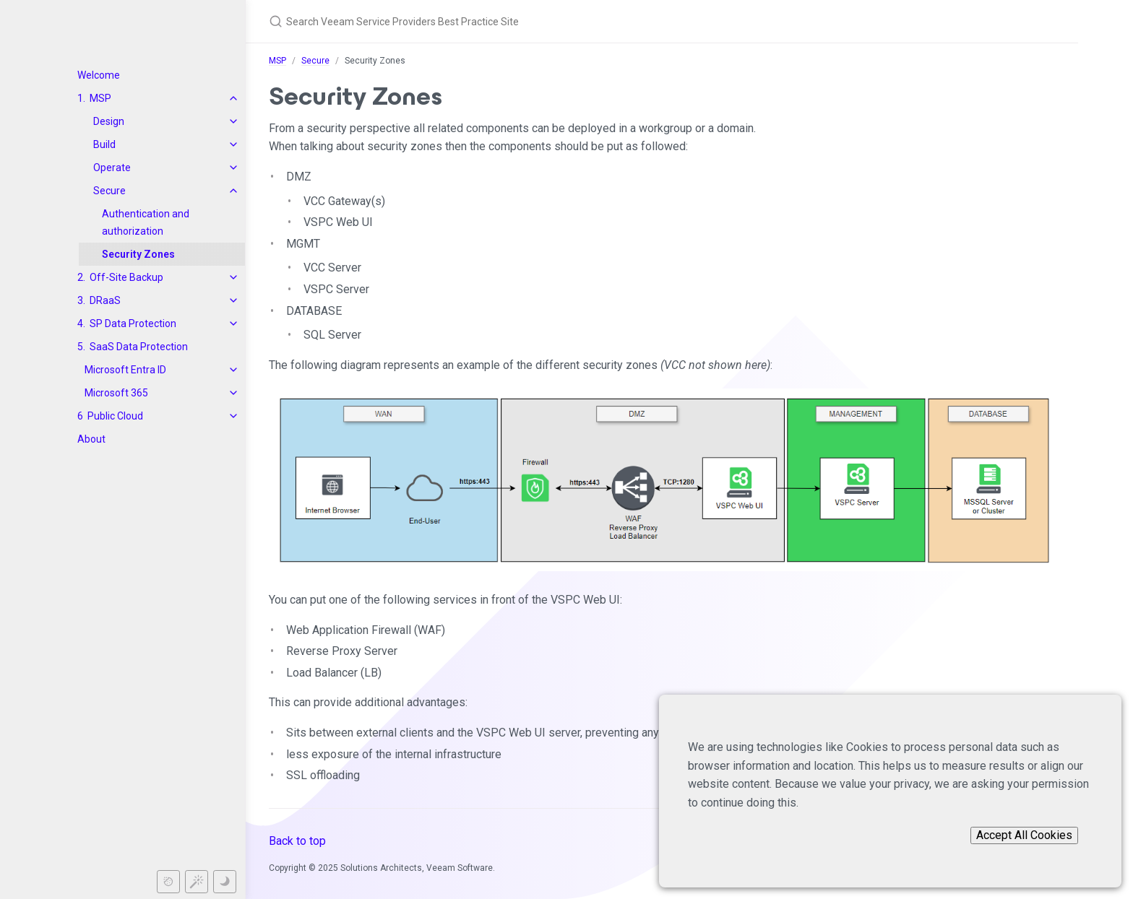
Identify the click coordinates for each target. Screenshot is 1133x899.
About (91, 439)
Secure (109, 190)
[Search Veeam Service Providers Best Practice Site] (523, 21)
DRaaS (105, 300)
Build (104, 144)
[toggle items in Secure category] (233, 190)
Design (108, 121)
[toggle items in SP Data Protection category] (233, 323)
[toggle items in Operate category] (233, 167)
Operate (112, 167)
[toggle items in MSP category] (233, 98)
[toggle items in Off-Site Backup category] (233, 277)
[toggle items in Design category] (233, 121)
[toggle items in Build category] (233, 144)
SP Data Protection (133, 323)
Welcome (98, 75)
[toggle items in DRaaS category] (233, 300)
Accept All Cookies (1024, 835)
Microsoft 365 (116, 393)
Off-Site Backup (126, 277)
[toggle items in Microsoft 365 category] (233, 392)
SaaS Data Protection (139, 346)
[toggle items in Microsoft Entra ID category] (233, 369)
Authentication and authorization (145, 222)
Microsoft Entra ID (125, 369)
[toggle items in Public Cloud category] (233, 415)
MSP (100, 98)
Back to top (297, 841)
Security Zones (138, 254)
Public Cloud (115, 416)
